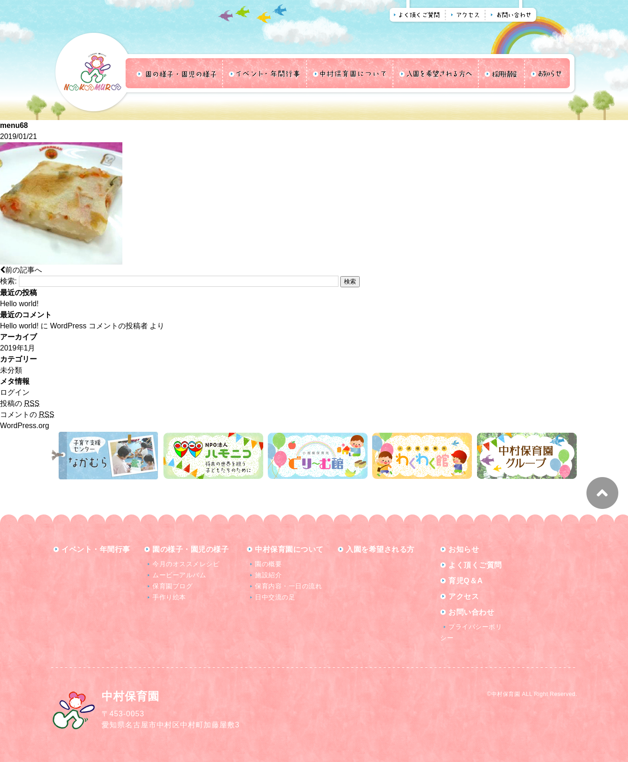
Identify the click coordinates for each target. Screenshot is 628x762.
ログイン (15, 392)
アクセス (463, 596)
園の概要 (268, 564)
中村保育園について (289, 549)
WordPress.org (24, 425)
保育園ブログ (172, 586)
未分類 (11, 370)
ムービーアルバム (179, 575)
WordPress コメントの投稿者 (98, 326)
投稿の (19, 403)
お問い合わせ (471, 612)
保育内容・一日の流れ (288, 586)
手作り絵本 (169, 597)
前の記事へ (21, 270)
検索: (8, 281)
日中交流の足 (275, 597)
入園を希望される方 (380, 549)
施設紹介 (268, 575)
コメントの (27, 414)
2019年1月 (18, 348)
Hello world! (19, 304)
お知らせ (463, 549)
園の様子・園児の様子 (190, 549)
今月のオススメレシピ (185, 564)
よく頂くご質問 (475, 565)
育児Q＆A (465, 581)
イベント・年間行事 (95, 549)
